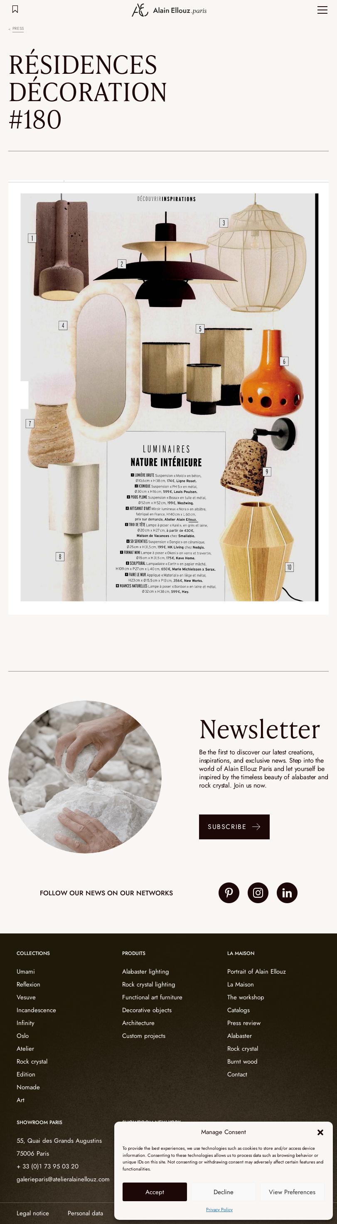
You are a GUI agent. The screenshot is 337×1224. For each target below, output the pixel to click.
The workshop (245, 997)
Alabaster (239, 1035)
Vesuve (26, 997)
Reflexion (28, 984)
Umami (26, 971)
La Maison (240, 984)
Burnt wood (242, 1061)
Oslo (23, 1035)
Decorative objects (147, 1010)
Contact (237, 1074)
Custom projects (143, 1035)
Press (18, 29)
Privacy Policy (219, 1209)
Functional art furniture (152, 997)
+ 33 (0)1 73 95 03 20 (48, 1166)
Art (21, 1100)
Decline (224, 1192)
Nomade (28, 1087)
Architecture (138, 1023)
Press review (244, 1023)
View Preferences (292, 1192)
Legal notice (33, 1213)
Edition (26, 1074)
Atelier (25, 1048)
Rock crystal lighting (148, 984)
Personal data (85, 1213)
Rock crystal (32, 1061)
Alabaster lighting (145, 971)
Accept (154, 1192)
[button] (320, 1132)
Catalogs (238, 1010)
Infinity (25, 1023)
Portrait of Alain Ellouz (256, 971)
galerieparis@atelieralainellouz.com (63, 1179)
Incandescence (36, 1010)
